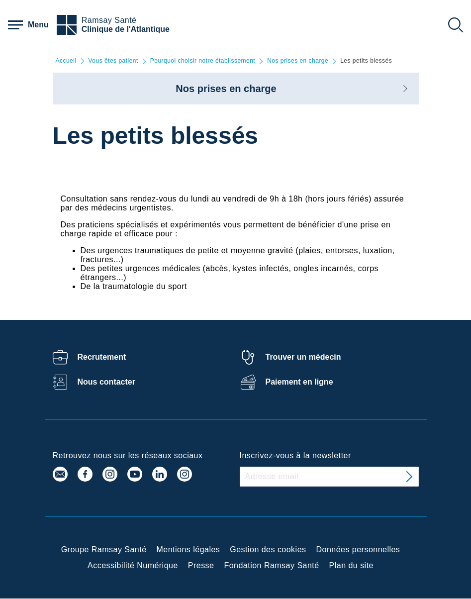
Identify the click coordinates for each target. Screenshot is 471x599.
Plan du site (351, 565)
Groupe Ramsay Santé (104, 549)
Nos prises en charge (297, 61)
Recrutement (102, 357)
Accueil (66, 61)
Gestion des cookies (268, 549)
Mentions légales (188, 549)
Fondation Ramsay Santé (271, 565)
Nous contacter (106, 382)
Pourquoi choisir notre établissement (202, 61)
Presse (201, 565)
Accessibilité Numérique (133, 565)
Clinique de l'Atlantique (126, 29)
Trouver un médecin (303, 357)
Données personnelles (358, 549)
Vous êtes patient (113, 61)
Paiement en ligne (299, 382)
